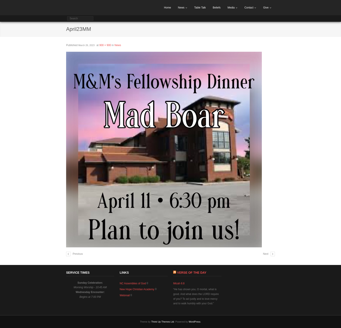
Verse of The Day (191, 272)
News (181, 7)
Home (167, 7)
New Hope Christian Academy (137, 289)
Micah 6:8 (178, 283)
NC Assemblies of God (133, 283)
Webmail (125, 295)
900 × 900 (105, 45)
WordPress (194, 321)
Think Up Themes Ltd (162, 321)
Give (266, 7)
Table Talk (200, 7)
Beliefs (217, 7)
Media (231, 7)
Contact (248, 7)
